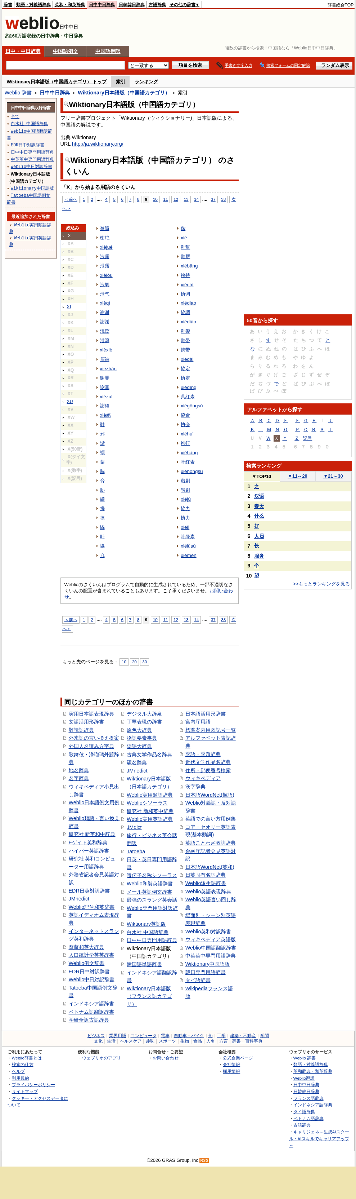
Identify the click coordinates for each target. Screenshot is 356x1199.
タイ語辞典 (304, 1111)
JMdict (134, 827)
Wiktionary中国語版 (207, 964)
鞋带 (185, 340)
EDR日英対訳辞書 (89, 891)
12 (176, 199)
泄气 (104, 294)
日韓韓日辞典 (132, 5)
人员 (259, 536)
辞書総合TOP (341, 5)
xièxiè (106, 350)
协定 (185, 378)
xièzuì (106, 396)
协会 (185, 424)
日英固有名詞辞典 (205, 875)
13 (186, 199)
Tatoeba (136, 851)
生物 (184, 1041)
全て (15, 116)
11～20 (297, 476)
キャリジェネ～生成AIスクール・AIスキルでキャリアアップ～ (319, 1138)
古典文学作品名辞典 (149, 754)
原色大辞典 (139, 730)
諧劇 (185, 490)
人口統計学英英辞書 (91, 955)
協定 (185, 368)
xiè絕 (105, 415)
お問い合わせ (166, 1058)
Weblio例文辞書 (87, 963)
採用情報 (231, 1071)
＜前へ (70, 199)
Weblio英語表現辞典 (208, 891)
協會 (185, 415)
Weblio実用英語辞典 (150, 819)
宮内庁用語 (198, 722)
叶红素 (188, 462)
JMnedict (79, 899)
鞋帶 (185, 331)
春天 (259, 506)
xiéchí (187, 284)
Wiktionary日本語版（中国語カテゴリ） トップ (57, 81)
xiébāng (189, 266)
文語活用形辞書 (86, 722)
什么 (259, 516)
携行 (185, 443)
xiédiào (188, 321)
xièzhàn (108, 368)
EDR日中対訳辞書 (89, 971)
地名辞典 (79, 770)
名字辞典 (79, 778)
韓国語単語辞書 (144, 964)
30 (144, 661)
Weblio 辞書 (18, 93)
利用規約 (20, 1078)
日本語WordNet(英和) (209, 867)
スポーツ (167, 1041)
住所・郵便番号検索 (208, 770)
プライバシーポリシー (33, 1084)
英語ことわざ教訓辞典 (210, 843)
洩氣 (104, 284)
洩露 (104, 256)
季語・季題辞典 (203, 754)
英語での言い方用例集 (210, 819)
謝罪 (104, 387)
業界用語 (117, 1036)
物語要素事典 (142, 738)
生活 (111, 1041)
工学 (221, 1036)
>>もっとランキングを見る (321, 584)
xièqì (105, 303)
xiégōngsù (192, 405)
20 (134, 661)
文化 (98, 1041)
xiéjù (186, 499)
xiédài (187, 359)
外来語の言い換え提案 (94, 738)
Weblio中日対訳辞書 (92, 979)
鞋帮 (185, 256)
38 (223, 199)
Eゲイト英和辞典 (88, 842)
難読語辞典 (81, 730)
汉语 (259, 496)
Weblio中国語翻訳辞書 (210, 948)
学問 (264, 1036)
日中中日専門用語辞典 (152, 940)
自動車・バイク (189, 1036)
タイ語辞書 (198, 980)
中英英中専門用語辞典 (210, 956)
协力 (185, 518)
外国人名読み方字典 (91, 746)
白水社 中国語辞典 (147, 932)
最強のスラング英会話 (152, 900)
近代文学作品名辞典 (208, 762)
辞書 (8, 5)
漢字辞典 (195, 786)
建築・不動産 (243, 1036)
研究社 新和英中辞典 (150, 811)
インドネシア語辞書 (91, 1003)
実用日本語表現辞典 (91, 714)
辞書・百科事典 (247, 1041)
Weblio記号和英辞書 (92, 907)
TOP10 (261, 476)
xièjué (106, 247)
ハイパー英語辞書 (89, 851)
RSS (204, 1161)
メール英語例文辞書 (149, 892)
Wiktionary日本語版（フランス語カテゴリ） (149, 996)
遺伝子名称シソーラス (152, 875)
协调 (185, 294)
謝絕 (104, 405)
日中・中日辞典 (23, 51)
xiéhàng (189, 452)
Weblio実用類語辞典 (150, 795)
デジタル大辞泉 (144, 714)
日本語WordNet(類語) (209, 795)
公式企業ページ (238, 1058)
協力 (185, 508)
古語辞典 (157, 5)
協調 (185, 312)
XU (70, 401)
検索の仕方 (22, 1064)
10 (155, 199)
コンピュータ (144, 1036)
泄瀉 (104, 340)
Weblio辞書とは (27, 1058)
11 (165, 199)
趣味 (150, 1041)
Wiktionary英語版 (146, 924)
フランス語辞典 (308, 1098)
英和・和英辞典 (70, 5)
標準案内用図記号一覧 (210, 730)
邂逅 (104, 228)
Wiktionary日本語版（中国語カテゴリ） (124, 93)
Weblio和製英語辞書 (150, 883)
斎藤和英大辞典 (86, 947)
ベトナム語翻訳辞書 (91, 1012)
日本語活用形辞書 (205, 714)
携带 (185, 350)
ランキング (146, 81)
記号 (307, 438)
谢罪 (104, 378)
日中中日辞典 (102, 5)
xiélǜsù (188, 546)
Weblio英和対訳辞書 (208, 931)
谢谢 (104, 312)
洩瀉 (104, 331)
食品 (197, 1041)
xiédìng (188, 387)
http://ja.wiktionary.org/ (97, 144)
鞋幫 (185, 247)
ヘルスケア (130, 1041)
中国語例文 (65, 51)
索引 (120, 81)
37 (213, 199)
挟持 (185, 275)
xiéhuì (187, 434)
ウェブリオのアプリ (101, 1058)
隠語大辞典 (139, 746)
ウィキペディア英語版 (210, 939)
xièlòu (106, 275)
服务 (259, 556)
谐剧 (185, 480)
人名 (210, 1041)
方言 (223, 1041)
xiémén (188, 555)
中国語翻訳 (108, 51)
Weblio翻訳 (304, 1078)
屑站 (104, 359)
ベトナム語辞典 (308, 1118)
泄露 (104, 266)
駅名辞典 (137, 762)
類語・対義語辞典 (33, 5)
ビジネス (96, 1036)
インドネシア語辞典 (312, 1104)
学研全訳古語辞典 (89, 1020)
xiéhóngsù (192, 471)
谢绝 (104, 237)
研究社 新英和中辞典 (92, 834)
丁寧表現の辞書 (144, 722)
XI (69, 306)
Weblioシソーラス (147, 803)
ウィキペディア (203, 778)
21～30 (333, 476)
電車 (165, 1036)
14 (196, 199)
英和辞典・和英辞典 (312, 1071)
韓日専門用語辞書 (205, 972)
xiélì (185, 527)
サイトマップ (25, 1091)
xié (184, 237)
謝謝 (104, 321)
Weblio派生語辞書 (205, 883)
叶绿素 (188, 536)
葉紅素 (188, 396)
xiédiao (188, 303)
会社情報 (231, 1064)
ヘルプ (18, 1071)
